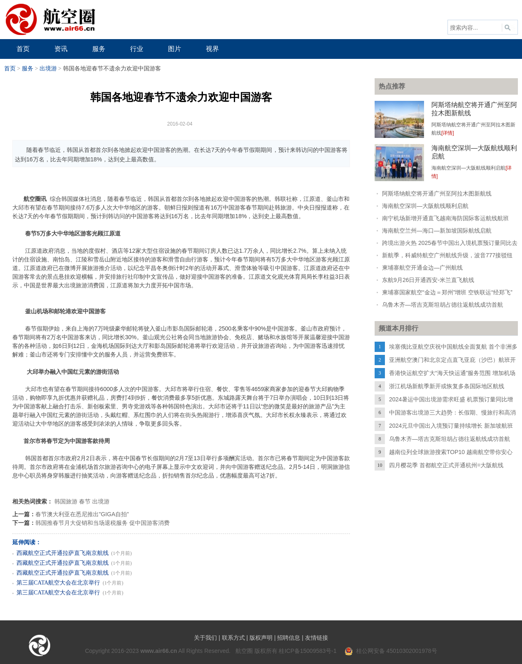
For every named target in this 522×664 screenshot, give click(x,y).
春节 (85, 501)
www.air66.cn (158, 651)
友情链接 (316, 637)
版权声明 (261, 637)
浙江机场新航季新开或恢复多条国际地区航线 (446, 386)
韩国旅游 (65, 501)
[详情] (447, 133)
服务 (27, 68)
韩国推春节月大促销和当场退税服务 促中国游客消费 (102, 523)
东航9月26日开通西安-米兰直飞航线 (428, 280)
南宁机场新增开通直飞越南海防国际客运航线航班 (445, 218)
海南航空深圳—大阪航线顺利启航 (425, 206)
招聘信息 (288, 637)
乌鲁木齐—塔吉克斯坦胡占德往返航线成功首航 (442, 304)
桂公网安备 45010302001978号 (391, 651)
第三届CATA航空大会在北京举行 (58, 583)
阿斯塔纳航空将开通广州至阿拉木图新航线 (437, 193)
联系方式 (233, 637)
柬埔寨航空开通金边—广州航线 (422, 267)
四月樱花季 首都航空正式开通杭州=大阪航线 (446, 465)
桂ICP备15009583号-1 (307, 651)
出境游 (48, 68)
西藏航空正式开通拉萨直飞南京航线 (62, 553)
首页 (10, 68)
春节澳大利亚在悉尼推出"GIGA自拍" (82, 514)
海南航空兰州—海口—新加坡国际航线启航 (437, 230)
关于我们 (205, 637)
